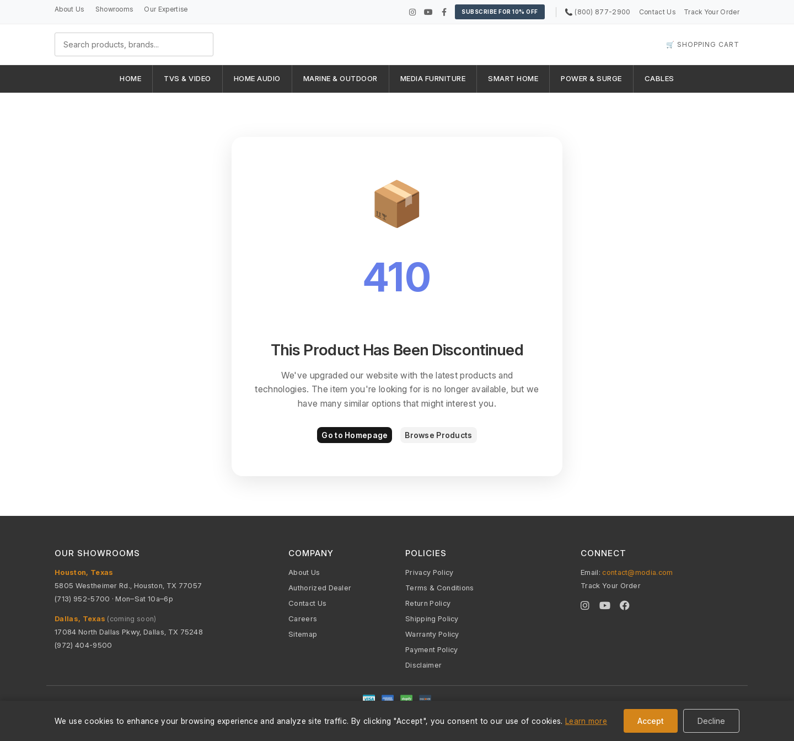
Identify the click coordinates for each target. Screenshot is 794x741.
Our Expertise (165, 9)
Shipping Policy (432, 618)
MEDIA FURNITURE (433, 78)
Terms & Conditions (439, 587)
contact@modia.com (637, 572)
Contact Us (657, 12)
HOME (130, 78)
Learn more (586, 721)
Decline (711, 721)
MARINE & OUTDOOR (340, 78)
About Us (69, 9)
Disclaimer (423, 664)
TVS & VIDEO (187, 78)
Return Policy (427, 603)
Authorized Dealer (319, 587)
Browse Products (438, 435)
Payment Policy (431, 649)
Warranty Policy (432, 634)
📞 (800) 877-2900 (598, 12)
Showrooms (114, 9)
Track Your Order (711, 12)
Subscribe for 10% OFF (500, 11)
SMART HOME (513, 78)
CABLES (659, 78)
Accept (650, 721)
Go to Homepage (354, 435)
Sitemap (302, 634)
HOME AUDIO (257, 78)
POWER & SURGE (591, 78)
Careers (302, 618)
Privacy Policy (429, 572)
